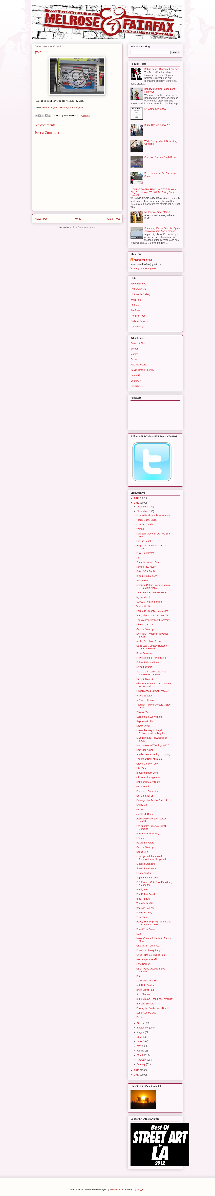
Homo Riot (136, 375)
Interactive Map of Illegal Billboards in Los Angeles (150, 732)
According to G (138, 283)
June (140, 1041)
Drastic (140, 1017)
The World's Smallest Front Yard (153, 620)
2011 (137, 1070)
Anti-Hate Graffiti (145, 985)
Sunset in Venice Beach (148, 562)
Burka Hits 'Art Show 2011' (158, 125)
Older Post (113, 218)
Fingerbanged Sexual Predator (152, 691)
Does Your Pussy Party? (149, 950)
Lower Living (143, 726)
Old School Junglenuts (148, 777)
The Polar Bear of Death (149, 759)
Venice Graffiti (143, 606)
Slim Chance (143, 994)
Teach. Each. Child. (146, 520)
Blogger (140, 1189)
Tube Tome (142, 917)
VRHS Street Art (144, 695)
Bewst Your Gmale (146, 929)
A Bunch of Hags (145, 700)
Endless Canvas (139, 321)
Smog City (136, 380)
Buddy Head (142, 889)
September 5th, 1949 (147, 877)
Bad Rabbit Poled (145, 894)
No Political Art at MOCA (157, 212)
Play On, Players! (145, 553)
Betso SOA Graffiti (145, 571)
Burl (138, 976)
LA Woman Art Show (155, 109)
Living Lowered (144, 667)
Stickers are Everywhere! (149, 716)
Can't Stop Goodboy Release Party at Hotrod (151, 647)
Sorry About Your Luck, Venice (152, 615)
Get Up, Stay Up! (145, 629)
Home (77, 218)
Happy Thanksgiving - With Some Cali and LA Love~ (153, 923)
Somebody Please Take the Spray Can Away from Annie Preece (162, 229)
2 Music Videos (144, 712)
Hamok (63, 107)
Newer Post (41, 218)
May (139, 1046)
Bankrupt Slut (138, 343)
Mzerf (139, 933)
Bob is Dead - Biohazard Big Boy (161, 69)
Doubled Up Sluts (145, 524)
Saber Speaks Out (146, 1012)
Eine (44, 107)
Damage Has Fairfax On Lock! (152, 800)
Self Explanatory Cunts (148, 782)
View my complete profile (144, 268)
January (141, 1064)
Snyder (134, 348)
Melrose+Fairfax (143, 259)
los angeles (77, 107)
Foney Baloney (144, 912)
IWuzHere (136, 299)
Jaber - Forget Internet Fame (151, 592)
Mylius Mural (143, 597)
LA (69, 107)
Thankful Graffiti (144, 903)
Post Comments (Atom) (84, 227)
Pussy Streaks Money (147, 833)
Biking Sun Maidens (146, 576)
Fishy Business (144, 653)
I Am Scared (142, 768)
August (141, 1032)
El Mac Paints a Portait (148, 662)
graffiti (56, 107)
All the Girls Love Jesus (148, 641)
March (140, 1055)
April (139, 1050)
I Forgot (140, 838)
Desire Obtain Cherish (142, 370)
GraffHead (136, 310)
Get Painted (142, 786)
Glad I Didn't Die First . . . (149, 945)
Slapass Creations (146, 863)
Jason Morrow (116, 1189)
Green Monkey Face (147, 763)
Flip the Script (143, 541)
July (139, 1037)
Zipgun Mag (137, 326)
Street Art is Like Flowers (149, 601)
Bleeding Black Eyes (147, 772)
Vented (140, 529)
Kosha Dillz (142, 852)
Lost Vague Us (138, 289)
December (142, 506)
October (141, 1023)
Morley (134, 354)
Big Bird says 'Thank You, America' (154, 999)
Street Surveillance (146, 868)
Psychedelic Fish (145, 721)
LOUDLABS (137, 386)
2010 (137, 1074)
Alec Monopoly (138, 364)
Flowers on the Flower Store (151, 657)
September (143, 1027)
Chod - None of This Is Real (150, 955)
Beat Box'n (142, 580)
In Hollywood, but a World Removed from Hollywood (151, 858)
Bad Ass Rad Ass (145, 908)
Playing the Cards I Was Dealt (152, 1008)
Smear (134, 359)
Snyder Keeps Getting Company (153, 754)
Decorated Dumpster (147, 791)
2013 (137, 498)
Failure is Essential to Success (152, 611)
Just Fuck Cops (144, 814)
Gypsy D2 (141, 804)
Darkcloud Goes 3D (146, 980)
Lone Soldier (143, 964)
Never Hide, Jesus (146, 566)
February (142, 1059)
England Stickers (145, 1003)
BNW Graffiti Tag (145, 989)
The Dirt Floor (138, 315)
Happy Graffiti (143, 873)
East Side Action (145, 750)
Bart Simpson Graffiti (147, 959)
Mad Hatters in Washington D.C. (153, 745)
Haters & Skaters (145, 842)
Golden (140, 809)
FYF (50, 107)
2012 (137, 502)
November (142, 511)
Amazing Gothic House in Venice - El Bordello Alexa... (154, 586)
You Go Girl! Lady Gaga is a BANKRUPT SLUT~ (151, 673)
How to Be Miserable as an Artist (153, 515)
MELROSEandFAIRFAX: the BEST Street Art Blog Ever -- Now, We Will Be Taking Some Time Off (154, 192)
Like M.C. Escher (145, 624)
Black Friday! (143, 898)
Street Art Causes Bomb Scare (160, 157)
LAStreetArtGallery (140, 294)
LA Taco (135, 305)
